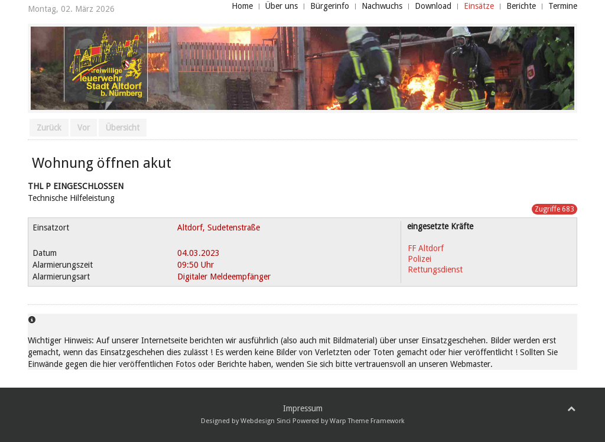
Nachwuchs (382, 6)
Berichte (521, 6)
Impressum (303, 408)
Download (433, 6)
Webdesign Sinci (265, 421)
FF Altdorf (426, 248)
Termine (562, 6)
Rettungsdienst (435, 269)
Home (242, 6)
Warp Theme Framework (367, 421)
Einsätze (479, 6)
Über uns (281, 6)
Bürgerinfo (329, 6)
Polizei (419, 259)
